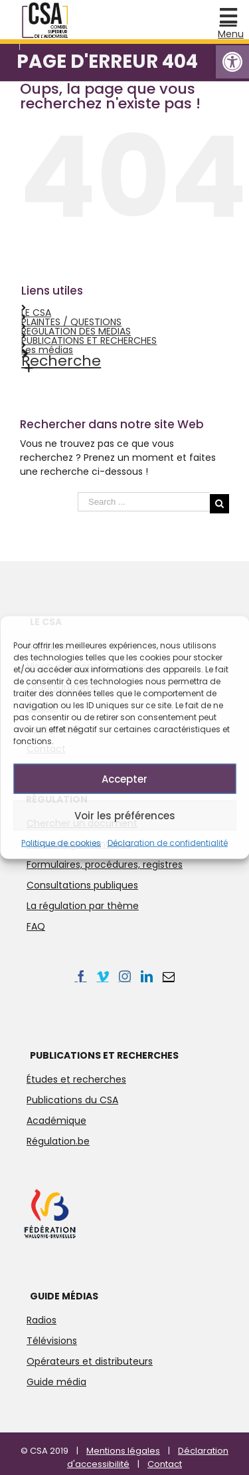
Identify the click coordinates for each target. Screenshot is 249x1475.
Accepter (124, 778)
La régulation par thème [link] (83, 905)
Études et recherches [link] (76, 1079)
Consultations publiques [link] (82, 885)
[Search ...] (144, 501)
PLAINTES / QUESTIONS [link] (71, 322)
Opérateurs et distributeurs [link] (90, 1361)
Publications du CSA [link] (72, 1100)
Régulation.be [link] (58, 1141)
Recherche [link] (61, 360)
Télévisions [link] (52, 1340)
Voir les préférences (124, 815)
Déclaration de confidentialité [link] (168, 843)
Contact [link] (164, 1464)
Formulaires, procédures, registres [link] (105, 864)
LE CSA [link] (36, 312)
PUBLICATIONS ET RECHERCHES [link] (89, 340)
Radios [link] (41, 1320)
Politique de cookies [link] (61, 843)
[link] (232, 61)
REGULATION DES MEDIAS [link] (76, 331)
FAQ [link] (36, 926)
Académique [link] (56, 1120)
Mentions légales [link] (123, 1450)
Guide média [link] (56, 1382)
